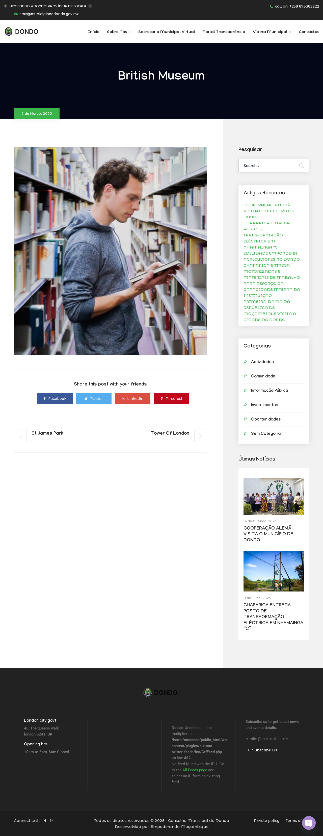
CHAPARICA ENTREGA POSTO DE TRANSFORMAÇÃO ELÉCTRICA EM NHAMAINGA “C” (267, 235)
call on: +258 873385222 (294, 6)
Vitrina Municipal (270, 31)
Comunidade (263, 376)
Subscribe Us (261, 750)
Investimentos (264, 405)
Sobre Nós (117, 31)
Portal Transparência (224, 31)
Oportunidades (266, 419)
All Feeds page (194, 770)
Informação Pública (269, 391)
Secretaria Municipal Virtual (166, 31)
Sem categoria (266, 434)
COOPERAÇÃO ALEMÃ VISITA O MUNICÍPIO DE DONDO (270, 210)
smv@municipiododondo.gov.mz (46, 14)
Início (93, 31)
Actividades (262, 362)
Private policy (266, 820)
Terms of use (297, 820)
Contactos (309, 31)
